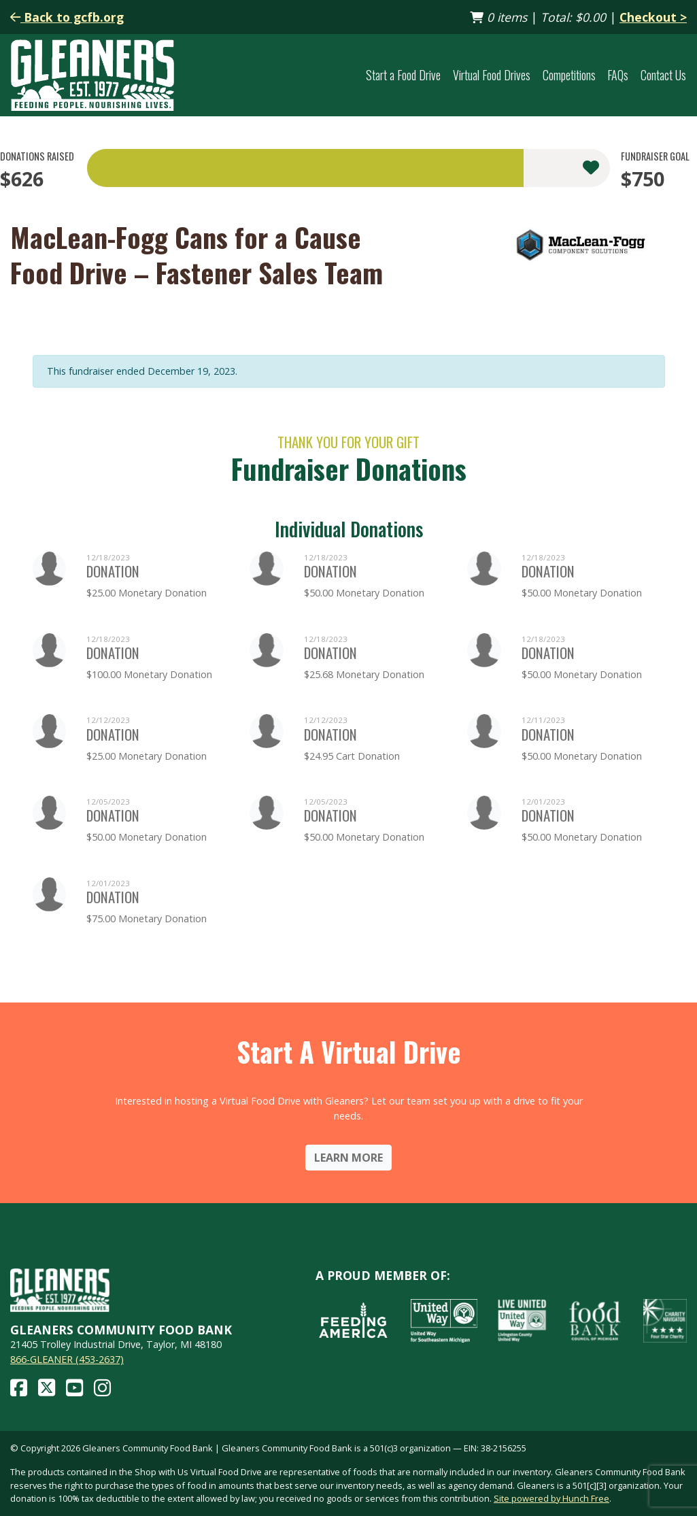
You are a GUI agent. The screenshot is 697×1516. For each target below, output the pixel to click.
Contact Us (663, 75)
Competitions (569, 75)
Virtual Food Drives (491, 75)
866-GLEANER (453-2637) (67, 1359)
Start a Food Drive (403, 75)
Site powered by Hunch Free (551, 1498)
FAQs (617, 75)
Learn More (348, 1157)
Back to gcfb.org (67, 17)
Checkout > (653, 17)
